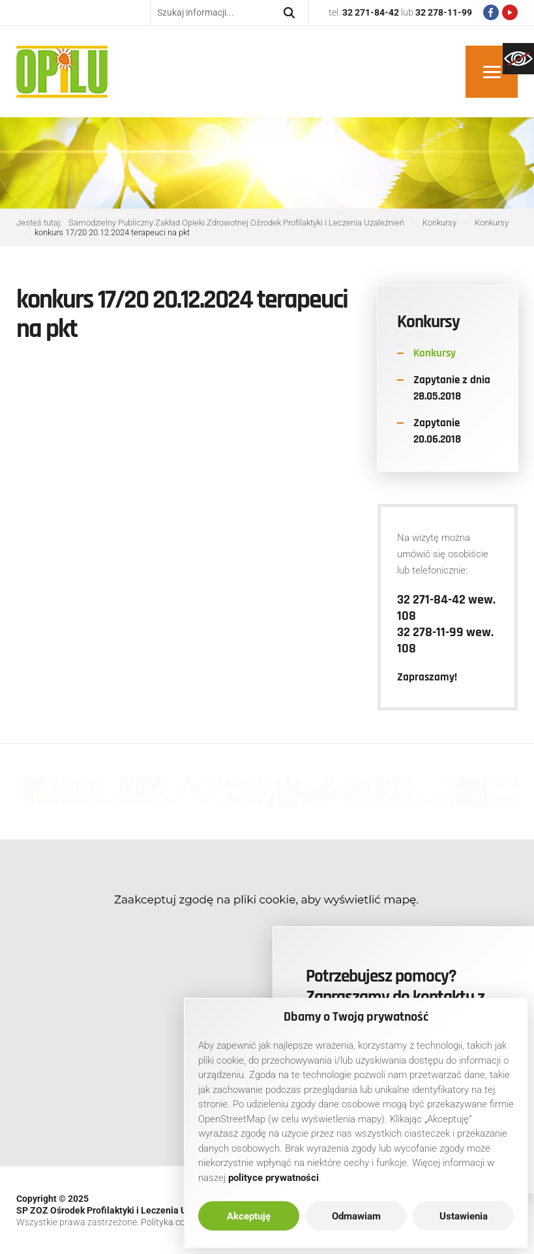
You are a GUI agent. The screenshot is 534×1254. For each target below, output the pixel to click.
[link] (518, 58)
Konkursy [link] (434, 353)
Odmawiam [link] (356, 1216)
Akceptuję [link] (249, 1216)
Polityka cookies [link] (173, 1222)
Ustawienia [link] (463, 1216)
